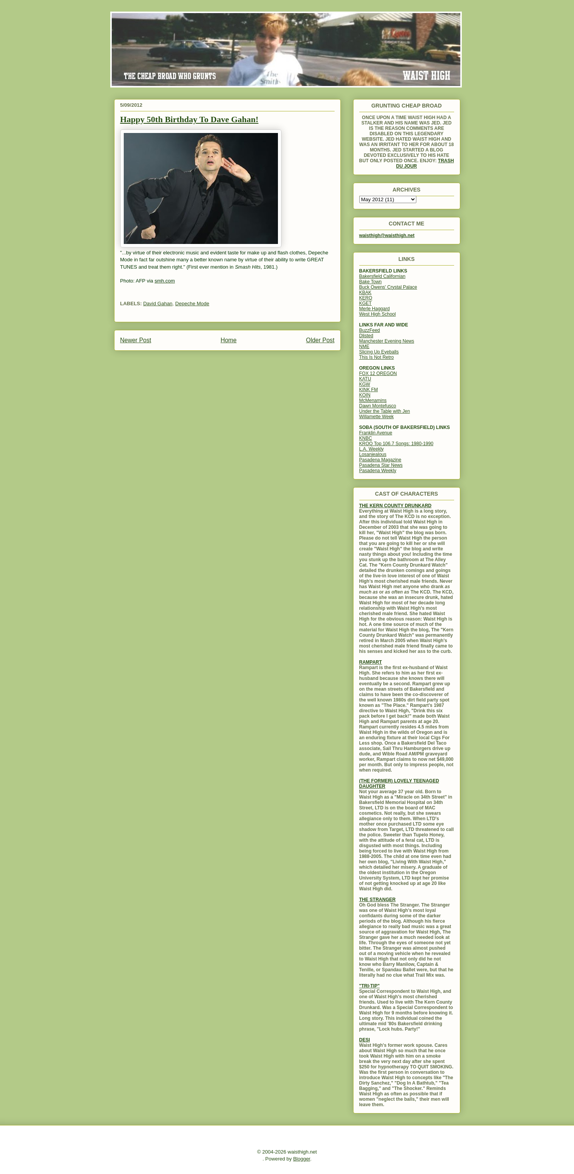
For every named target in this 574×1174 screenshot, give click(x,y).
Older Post (320, 340)
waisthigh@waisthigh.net (387, 235)
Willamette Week (376, 416)
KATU (365, 379)
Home (229, 340)
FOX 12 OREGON (378, 373)
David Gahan (157, 303)
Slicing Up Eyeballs (379, 352)
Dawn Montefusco (377, 406)
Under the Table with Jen (384, 411)
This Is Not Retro (376, 357)
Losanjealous (373, 454)
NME (364, 346)
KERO (365, 298)
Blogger (301, 1159)
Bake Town (370, 281)
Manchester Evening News (386, 341)
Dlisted (366, 335)
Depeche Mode (192, 303)
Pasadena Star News (381, 465)
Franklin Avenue (375, 433)
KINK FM (368, 389)
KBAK (365, 292)
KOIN (364, 395)
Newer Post (135, 340)
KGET (365, 303)
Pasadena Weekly (378, 470)
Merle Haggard (374, 308)
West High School (377, 314)
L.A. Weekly (371, 449)
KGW (364, 384)
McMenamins (373, 400)
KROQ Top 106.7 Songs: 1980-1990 (396, 443)
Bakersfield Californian (382, 276)
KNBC (365, 438)
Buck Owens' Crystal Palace (388, 287)
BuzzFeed (369, 330)
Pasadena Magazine (380, 460)
